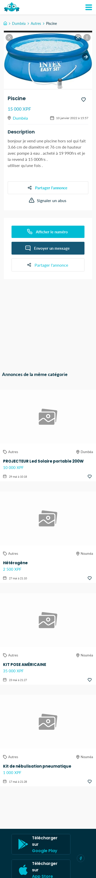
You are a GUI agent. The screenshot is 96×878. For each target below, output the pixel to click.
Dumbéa (19, 23)
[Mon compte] (88, 7)
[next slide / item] (86, 57)
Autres (36, 23)
